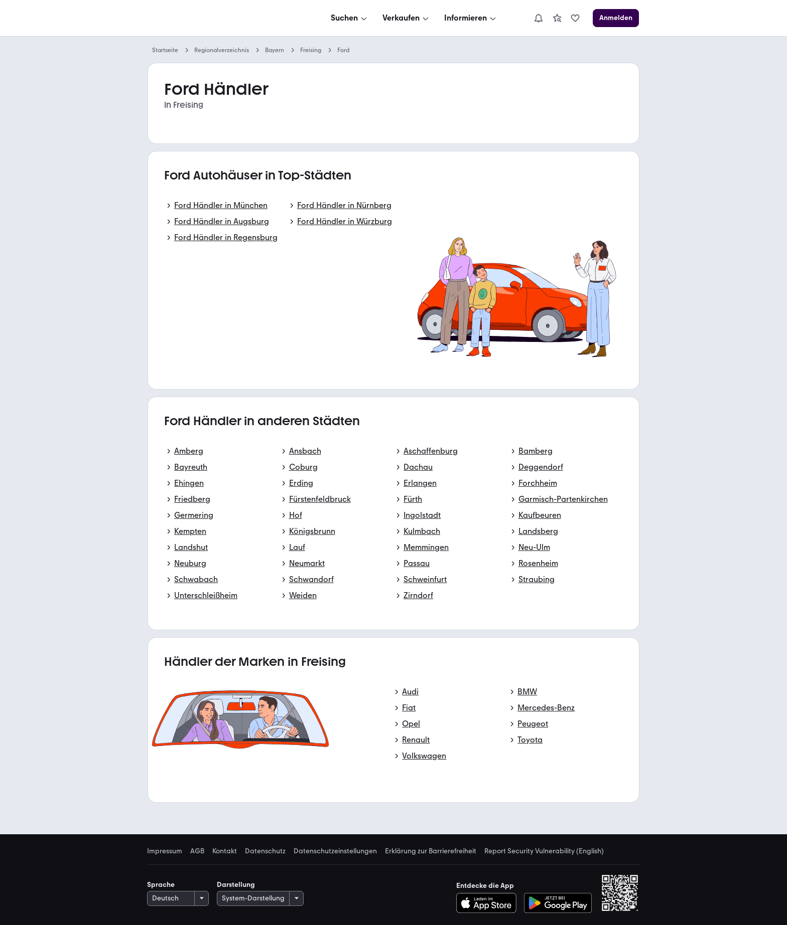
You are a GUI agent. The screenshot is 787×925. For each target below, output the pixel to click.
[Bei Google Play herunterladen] (558, 903)
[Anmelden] (616, 18)
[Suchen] (350, 18)
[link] (557, 18)
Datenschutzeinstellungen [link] (335, 851)
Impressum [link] (164, 851)
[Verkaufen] (406, 18)
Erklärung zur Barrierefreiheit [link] (430, 851)
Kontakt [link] (224, 851)
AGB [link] (197, 851)
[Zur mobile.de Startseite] (223, 18)
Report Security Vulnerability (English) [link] (544, 851)
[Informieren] (471, 18)
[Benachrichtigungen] (539, 18)
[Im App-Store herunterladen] (489, 903)
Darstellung (236, 884)
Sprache (161, 884)
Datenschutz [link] (265, 851)
